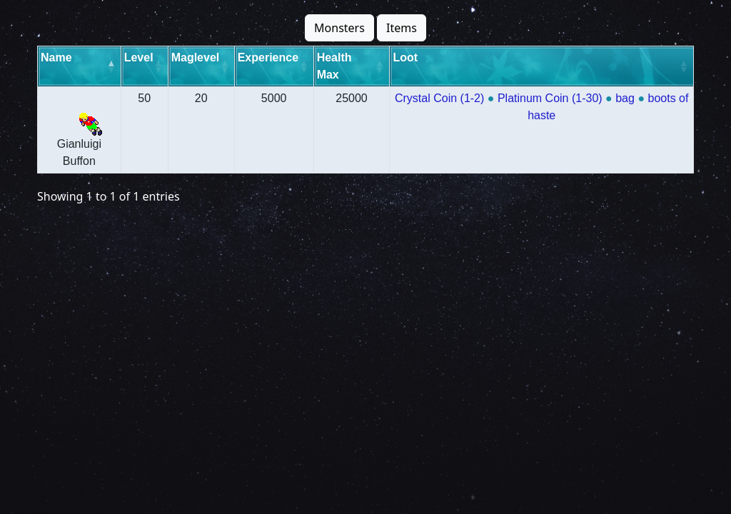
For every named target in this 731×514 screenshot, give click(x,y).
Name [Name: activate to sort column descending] (56, 57)
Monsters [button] (339, 28)
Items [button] (401, 28)
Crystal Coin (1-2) (438, 98)
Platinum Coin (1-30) (549, 98)
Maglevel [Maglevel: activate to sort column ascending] (195, 57)
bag (625, 98)
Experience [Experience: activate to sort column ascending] (268, 57)
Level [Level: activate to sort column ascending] (138, 57)
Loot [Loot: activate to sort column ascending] (404, 57)
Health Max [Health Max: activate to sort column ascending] (333, 66)
